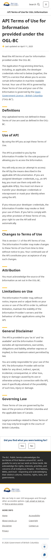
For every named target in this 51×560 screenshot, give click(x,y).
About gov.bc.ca (9, 520)
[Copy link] (44, 554)
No (31, 445)
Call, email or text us (34, 501)
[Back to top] (44, 546)
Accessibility (34, 515)
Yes (22, 445)
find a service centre (14, 504)
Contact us (33, 525)
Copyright (33, 520)
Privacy (5, 531)
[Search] (34, 4)
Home (4, 515)
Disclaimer (7, 525)
